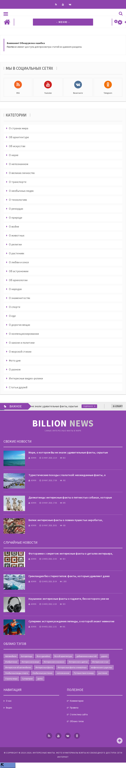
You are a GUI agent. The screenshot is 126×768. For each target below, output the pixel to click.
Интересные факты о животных (72, 667)
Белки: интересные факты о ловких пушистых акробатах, (66, 520)
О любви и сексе (19, 262)
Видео (9, 707)
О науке (13, 155)
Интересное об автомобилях (18, 667)
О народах (15, 289)
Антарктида (26, 656)
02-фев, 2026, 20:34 (48, 581)
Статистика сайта (79, 714)
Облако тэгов (76, 721)
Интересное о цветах (78, 661)
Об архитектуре (19, 137)
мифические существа (101, 667)
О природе (15, 217)
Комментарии (76, 700)
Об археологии (18, 280)
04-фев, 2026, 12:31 (48, 626)
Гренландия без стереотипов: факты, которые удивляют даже (69, 576)
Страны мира (11, 678)
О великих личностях (22, 173)
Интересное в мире (30, 661)
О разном (14, 369)
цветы (40, 678)
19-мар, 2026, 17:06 (48, 503)
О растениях (16, 253)
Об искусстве (17, 146)
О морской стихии (20, 351)
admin (32, 458)
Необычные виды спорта (16, 673)
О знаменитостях (19, 298)
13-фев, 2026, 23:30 (48, 559)
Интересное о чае (100, 661)
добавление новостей (86, 656)
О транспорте (17, 182)
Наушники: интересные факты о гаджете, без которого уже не (69, 598)
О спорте (14, 307)
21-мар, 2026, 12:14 (48, 458)
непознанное (63, 673)
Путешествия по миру (84, 673)
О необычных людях (21, 190)
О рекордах (16, 208)
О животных (16, 235)
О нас (9, 700)
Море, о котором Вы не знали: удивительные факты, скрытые (68, 452)
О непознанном (18, 164)
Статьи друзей (18, 387)
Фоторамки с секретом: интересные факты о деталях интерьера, (71, 553)
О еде (12, 316)
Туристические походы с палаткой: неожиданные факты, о (67, 475)
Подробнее (93, 406)
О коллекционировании (24, 333)
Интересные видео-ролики (26, 378)
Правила (74, 707)
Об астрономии (18, 271)
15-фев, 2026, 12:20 (48, 604)
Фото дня (14, 360)
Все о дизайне (43, 656)
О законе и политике (22, 342)
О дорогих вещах (19, 324)
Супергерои (27, 678)
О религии (15, 244)
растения (102, 673)
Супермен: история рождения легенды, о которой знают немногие (71, 621)
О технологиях (18, 199)
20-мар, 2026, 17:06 (48, 480)
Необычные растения (42, 673)
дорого (104, 656)
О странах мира (18, 128)
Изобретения (11, 661)
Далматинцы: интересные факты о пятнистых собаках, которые (70, 497)
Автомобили (10, 656)
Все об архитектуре (63, 656)
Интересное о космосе (54, 661)
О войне (14, 226)
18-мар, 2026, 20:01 (48, 525)
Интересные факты (44, 667)
